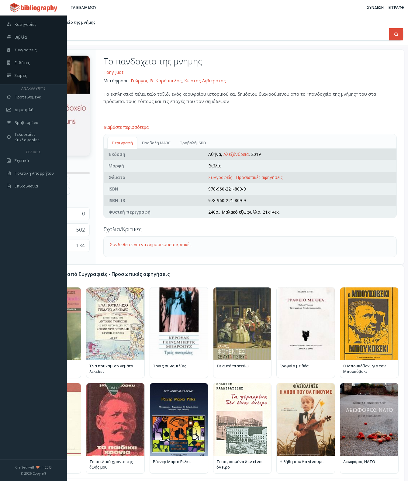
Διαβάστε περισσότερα (179, 127)
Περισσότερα (386, 463)
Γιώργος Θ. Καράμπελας (210, 80)
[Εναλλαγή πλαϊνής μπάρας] (74, 7)
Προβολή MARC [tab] (210, 143)
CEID (48, 467)
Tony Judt (167, 72)
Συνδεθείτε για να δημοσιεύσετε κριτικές (204, 244)
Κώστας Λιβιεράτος (259, 80)
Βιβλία (87, 22)
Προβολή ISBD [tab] (246, 143)
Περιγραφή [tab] (176, 143)
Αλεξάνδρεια (271, 154)
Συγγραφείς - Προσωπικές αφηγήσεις (281, 177)
